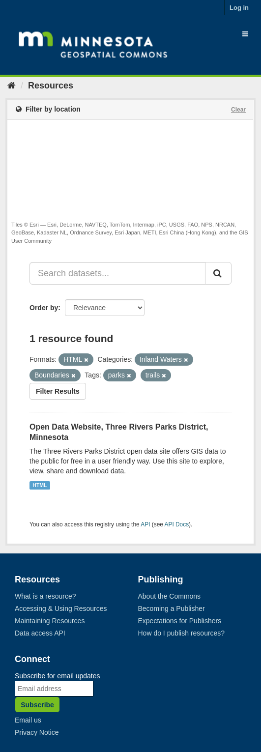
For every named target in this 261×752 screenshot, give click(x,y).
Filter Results (58, 391)
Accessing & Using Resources (61, 608)
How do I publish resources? (181, 633)
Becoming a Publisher (171, 608)
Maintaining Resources (50, 621)
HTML (39, 485)
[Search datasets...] (117, 273)
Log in (239, 7)
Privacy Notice (36, 732)
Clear (238, 109)
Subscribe (37, 705)
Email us (28, 720)
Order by (43, 308)
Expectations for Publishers (180, 621)
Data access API (40, 633)
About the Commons (169, 596)
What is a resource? (45, 596)
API (145, 524)
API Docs (177, 524)
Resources (50, 85)
